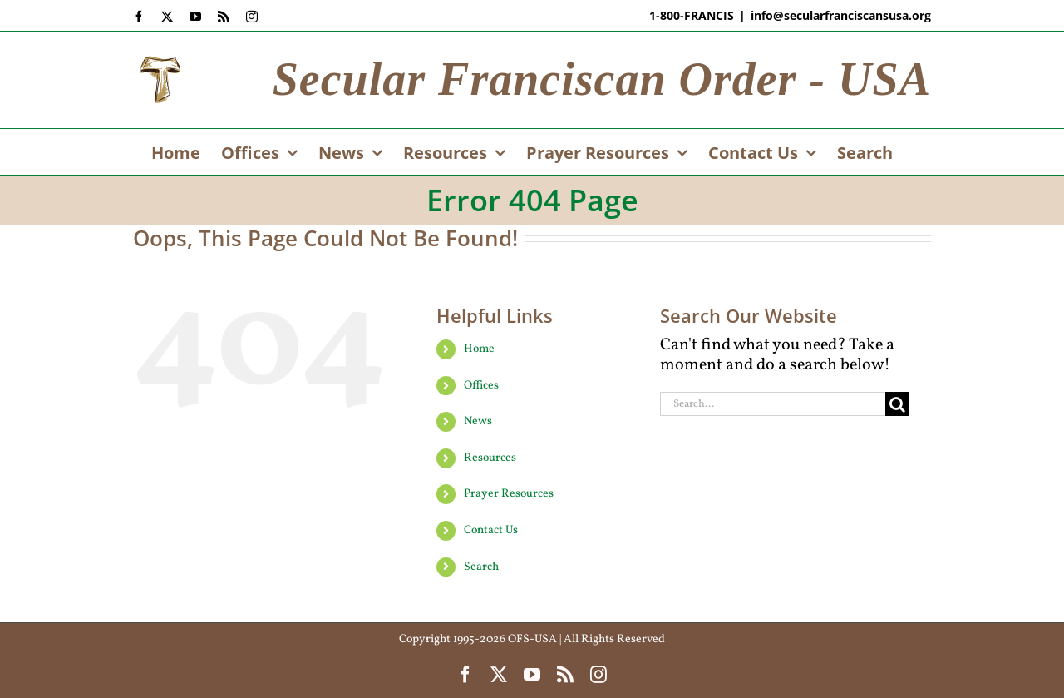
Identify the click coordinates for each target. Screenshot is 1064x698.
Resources (490, 458)
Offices (481, 386)
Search (481, 567)
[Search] (897, 404)
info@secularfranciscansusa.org (841, 15)
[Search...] (772, 404)
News (478, 421)
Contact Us (491, 530)
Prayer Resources (509, 494)
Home (479, 349)
